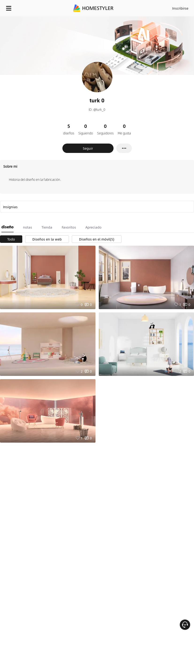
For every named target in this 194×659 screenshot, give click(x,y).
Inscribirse (180, 8)
